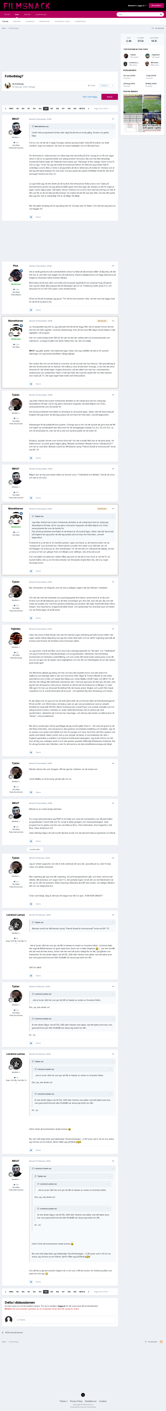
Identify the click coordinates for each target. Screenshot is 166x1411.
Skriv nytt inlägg (90, 97)
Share (91, 85)
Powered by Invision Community (83, 1407)
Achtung (19, 84)
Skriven (40, 119)
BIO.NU (7, 14)
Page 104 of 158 (101, 109)
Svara (109, 97)
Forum (5, 21)
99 (17, 109)
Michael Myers (157, 62)
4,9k (16, 289)
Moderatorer (44, 21)
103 (40, 109)
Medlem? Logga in (137, 5)
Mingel (32, 87)
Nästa (82, 109)
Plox (15, 265)
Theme (63, 1401)
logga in (61, 1306)
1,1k (16, 418)
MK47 (15, 118)
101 (28, 109)
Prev (11, 109)
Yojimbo (15, 628)
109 (74, 109)
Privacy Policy (76, 1401)
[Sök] (130, 14)
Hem (17, 15)
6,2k (16, 344)
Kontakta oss (91, 1401)
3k (16, 652)
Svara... (21, 1320)
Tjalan (15, 394)
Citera (38, 217)
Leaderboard (80, 21)
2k (16, 938)
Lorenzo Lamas (15, 914)
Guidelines (30, 21)
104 (45, 109)
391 (16, 142)
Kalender (17, 21)
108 (69, 109)
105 (51, 109)
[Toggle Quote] (33, 126)
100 (23, 109)
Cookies (103, 1401)
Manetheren (15, 320)
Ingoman (156, 55)
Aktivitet (27, 14)
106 (57, 109)
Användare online (62, 21)
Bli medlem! (156, 5)
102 (34, 109)
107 (63, 109)
